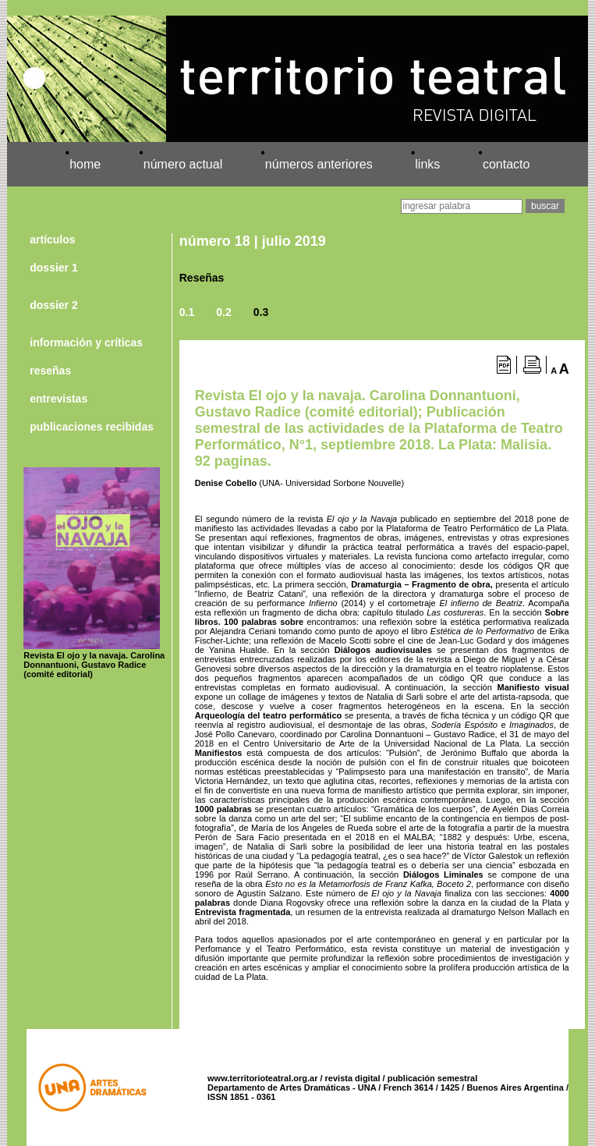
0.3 (260, 312)
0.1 (186, 312)
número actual (182, 164)
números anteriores (319, 164)
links (427, 164)
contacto (506, 164)
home (85, 164)
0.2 (223, 312)
